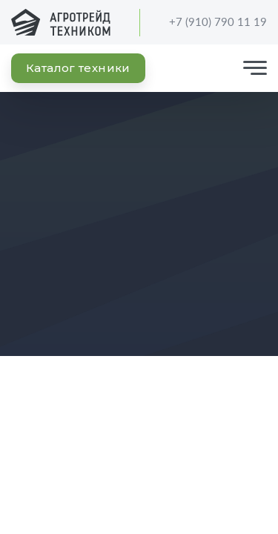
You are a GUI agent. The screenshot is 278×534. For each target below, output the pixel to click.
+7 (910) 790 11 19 (208, 22)
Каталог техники (78, 68)
